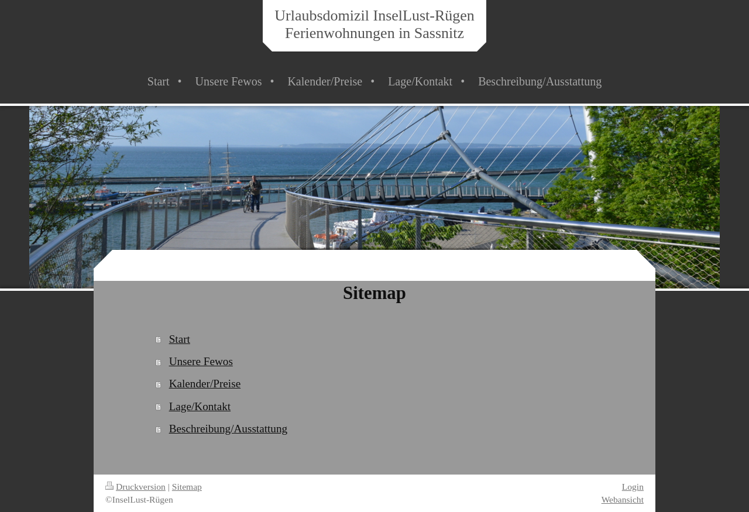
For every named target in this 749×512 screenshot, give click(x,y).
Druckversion (135, 487)
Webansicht (623, 499)
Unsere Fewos (201, 361)
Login (633, 487)
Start (179, 339)
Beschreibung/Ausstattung (228, 428)
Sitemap (187, 487)
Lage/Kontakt (200, 406)
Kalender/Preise (205, 383)
